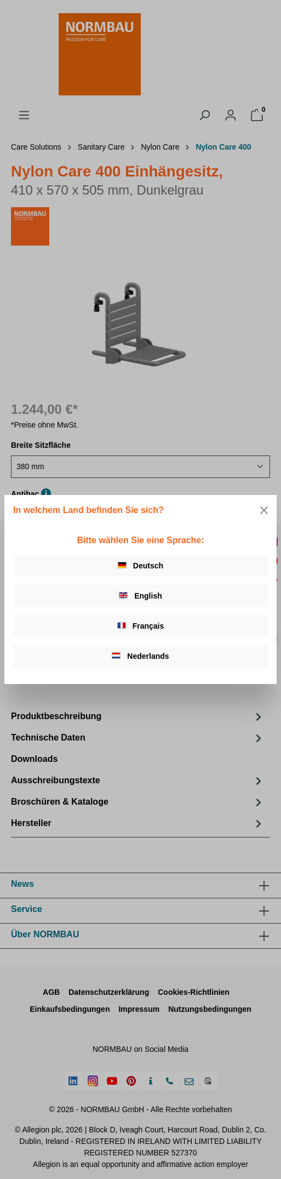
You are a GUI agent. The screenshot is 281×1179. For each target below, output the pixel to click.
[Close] (264, 510)
